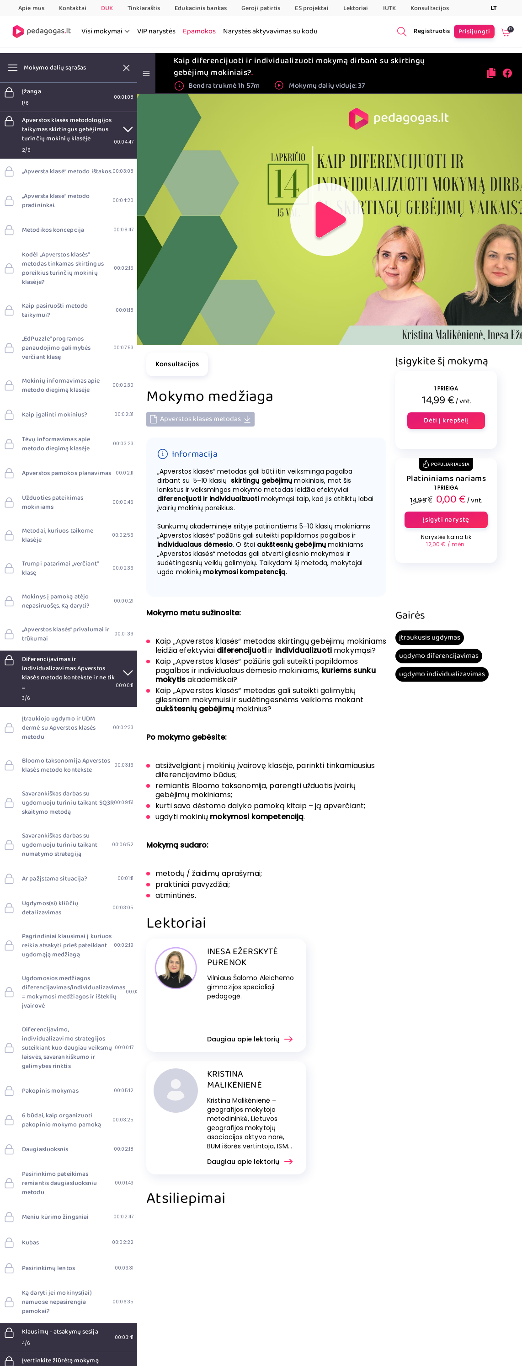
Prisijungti (474, 32)
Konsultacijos (429, 8)
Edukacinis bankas (201, 8)
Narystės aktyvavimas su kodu (270, 31)
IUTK (389, 8)
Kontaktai (72, 8)
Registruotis (432, 31)
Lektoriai (355, 8)
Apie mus (31, 8)
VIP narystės (156, 31)
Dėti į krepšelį (446, 420)
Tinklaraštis (144, 8)
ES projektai (311, 8)
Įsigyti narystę (446, 519)
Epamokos (199, 31)
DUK (107, 8)
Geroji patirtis (261, 8)
